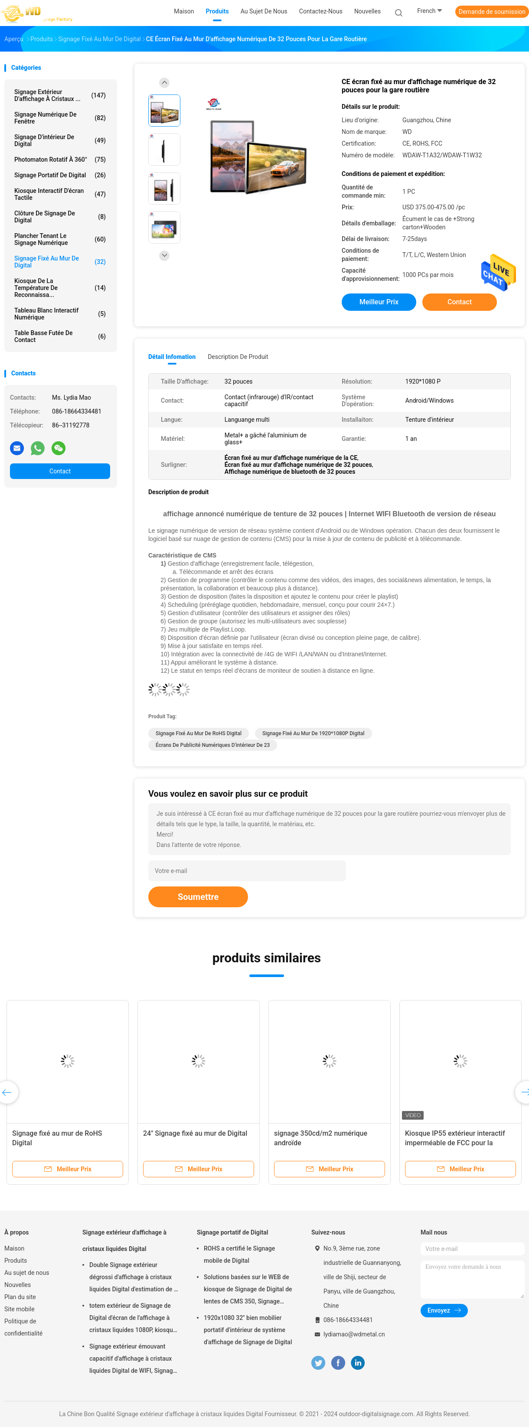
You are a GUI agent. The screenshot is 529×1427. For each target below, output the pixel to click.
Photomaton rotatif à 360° (60, 159)
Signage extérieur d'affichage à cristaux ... (60, 95)
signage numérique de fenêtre (60, 118)
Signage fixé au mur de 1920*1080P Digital (313, 733)
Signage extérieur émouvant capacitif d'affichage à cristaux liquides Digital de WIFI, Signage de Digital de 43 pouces (132, 1360)
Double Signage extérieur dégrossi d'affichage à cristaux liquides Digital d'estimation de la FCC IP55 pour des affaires (134, 1278)
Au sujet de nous (26, 1272)
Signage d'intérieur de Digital (60, 140)
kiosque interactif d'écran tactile (60, 194)
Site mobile (19, 1309)
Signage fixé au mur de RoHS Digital (199, 733)
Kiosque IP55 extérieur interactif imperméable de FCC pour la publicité (455, 1143)
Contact (60, 471)
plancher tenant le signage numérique (60, 239)
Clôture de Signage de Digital (60, 217)
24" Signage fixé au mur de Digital (195, 1133)
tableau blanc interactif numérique (60, 314)
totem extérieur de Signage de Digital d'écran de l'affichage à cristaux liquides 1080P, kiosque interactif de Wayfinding (132, 1319)
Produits (15, 1260)
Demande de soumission (492, 11)
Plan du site (20, 1296)
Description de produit (238, 356)
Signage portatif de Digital (60, 175)
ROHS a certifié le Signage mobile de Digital (239, 1254)
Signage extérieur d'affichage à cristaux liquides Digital (124, 1240)
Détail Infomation (172, 356)
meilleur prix (378, 302)
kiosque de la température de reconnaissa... (60, 287)
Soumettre (198, 897)
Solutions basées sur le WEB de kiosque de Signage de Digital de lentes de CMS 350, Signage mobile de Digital (248, 1290)
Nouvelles (17, 1284)
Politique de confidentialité (23, 1327)
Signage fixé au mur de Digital (60, 262)
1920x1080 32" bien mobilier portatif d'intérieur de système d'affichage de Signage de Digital (248, 1330)
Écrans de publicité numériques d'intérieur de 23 (213, 745)
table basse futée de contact (60, 336)
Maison (14, 1248)
